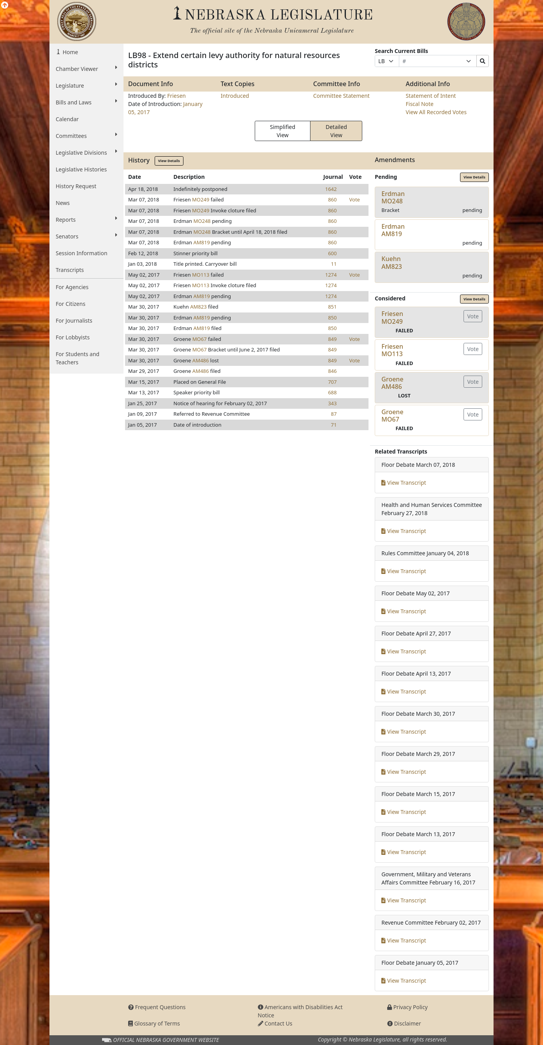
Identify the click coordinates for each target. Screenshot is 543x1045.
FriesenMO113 (392, 350)
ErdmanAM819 (393, 230)
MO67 (199, 338)
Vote (354, 199)
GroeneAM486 (392, 383)
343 (332, 403)
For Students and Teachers (77, 358)
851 (332, 306)
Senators (86, 236)
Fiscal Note (420, 104)
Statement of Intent (431, 95)
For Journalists (74, 320)
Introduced (235, 95)
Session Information (82, 253)
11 (334, 263)
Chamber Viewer (86, 68)
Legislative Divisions (86, 152)
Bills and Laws (86, 102)
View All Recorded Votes (436, 112)
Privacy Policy (407, 1007)
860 (332, 199)
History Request (76, 186)
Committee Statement (341, 95)
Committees (86, 135)
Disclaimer (404, 1023)
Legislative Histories (81, 169)
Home (69, 52)
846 (332, 370)
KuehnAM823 (391, 262)
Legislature (86, 85)
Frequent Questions (157, 1007)
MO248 (202, 220)
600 (332, 253)
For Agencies (72, 287)
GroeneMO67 (392, 416)
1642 (331, 188)
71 (334, 424)
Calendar (67, 119)
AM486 (200, 360)
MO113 (200, 274)
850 (332, 317)
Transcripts (70, 270)
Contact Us (275, 1023)
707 (332, 381)
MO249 (200, 199)
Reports (86, 219)
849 (332, 338)
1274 (331, 274)
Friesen (176, 95)
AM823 (198, 306)
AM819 (202, 242)
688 (332, 392)
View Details (169, 160)
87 (334, 413)
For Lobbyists (73, 337)
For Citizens (70, 303)
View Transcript (403, 482)
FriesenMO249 (392, 317)
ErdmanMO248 (393, 197)
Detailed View (336, 131)
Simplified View (282, 131)
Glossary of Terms (154, 1023)
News (63, 203)
